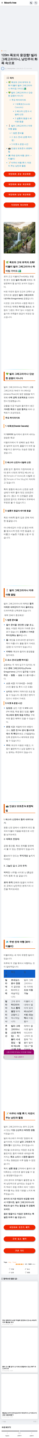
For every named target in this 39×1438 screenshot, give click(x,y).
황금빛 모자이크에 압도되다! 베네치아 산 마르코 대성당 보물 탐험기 (19, 1414)
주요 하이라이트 (19, 100)
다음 (4, 1421)
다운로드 (7, 1436)
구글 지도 (19, 1251)
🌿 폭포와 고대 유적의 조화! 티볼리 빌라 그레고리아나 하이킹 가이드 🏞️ (20, 85)
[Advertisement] (19, 28)
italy (5, 50)
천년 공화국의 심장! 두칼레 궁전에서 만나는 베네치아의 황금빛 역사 (19, 1321)
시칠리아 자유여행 (19, 205)
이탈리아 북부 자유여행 (19, 184)
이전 (34, 1421)
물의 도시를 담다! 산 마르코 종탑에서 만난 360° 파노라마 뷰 (19, 1368)
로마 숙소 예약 (19, 1239)
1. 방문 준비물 (18, 133)
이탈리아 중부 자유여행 (19, 174)
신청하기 (20, 1435)
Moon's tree (10, 2)
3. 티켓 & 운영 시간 (20, 144)
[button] (2, 3)
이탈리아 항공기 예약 (20, 1227)
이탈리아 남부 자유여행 (19, 195)
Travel (14, 1262)
